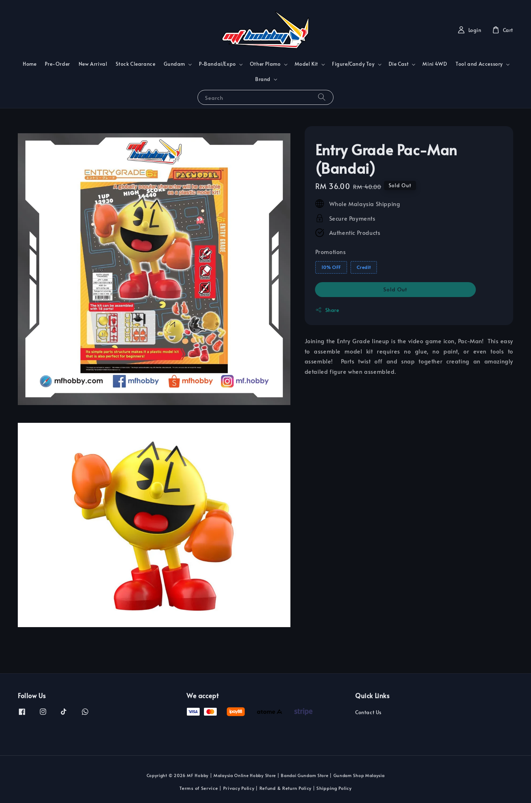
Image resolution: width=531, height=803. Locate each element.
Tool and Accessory (479, 64)
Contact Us (368, 712)
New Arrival (93, 63)
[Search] (321, 97)
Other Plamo (265, 64)
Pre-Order (57, 63)
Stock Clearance (135, 63)
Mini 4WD (434, 63)
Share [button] (327, 310)
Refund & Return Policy (285, 788)
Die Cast (399, 64)
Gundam (174, 64)
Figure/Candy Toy (353, 64)
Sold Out (395, 289)
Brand (262, 79)
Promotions (330, 251)
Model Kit (306, 64)
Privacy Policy (238, 788)
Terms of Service (198, 788)
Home (29, 63)
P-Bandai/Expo (217, 64)
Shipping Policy (334, 788)
